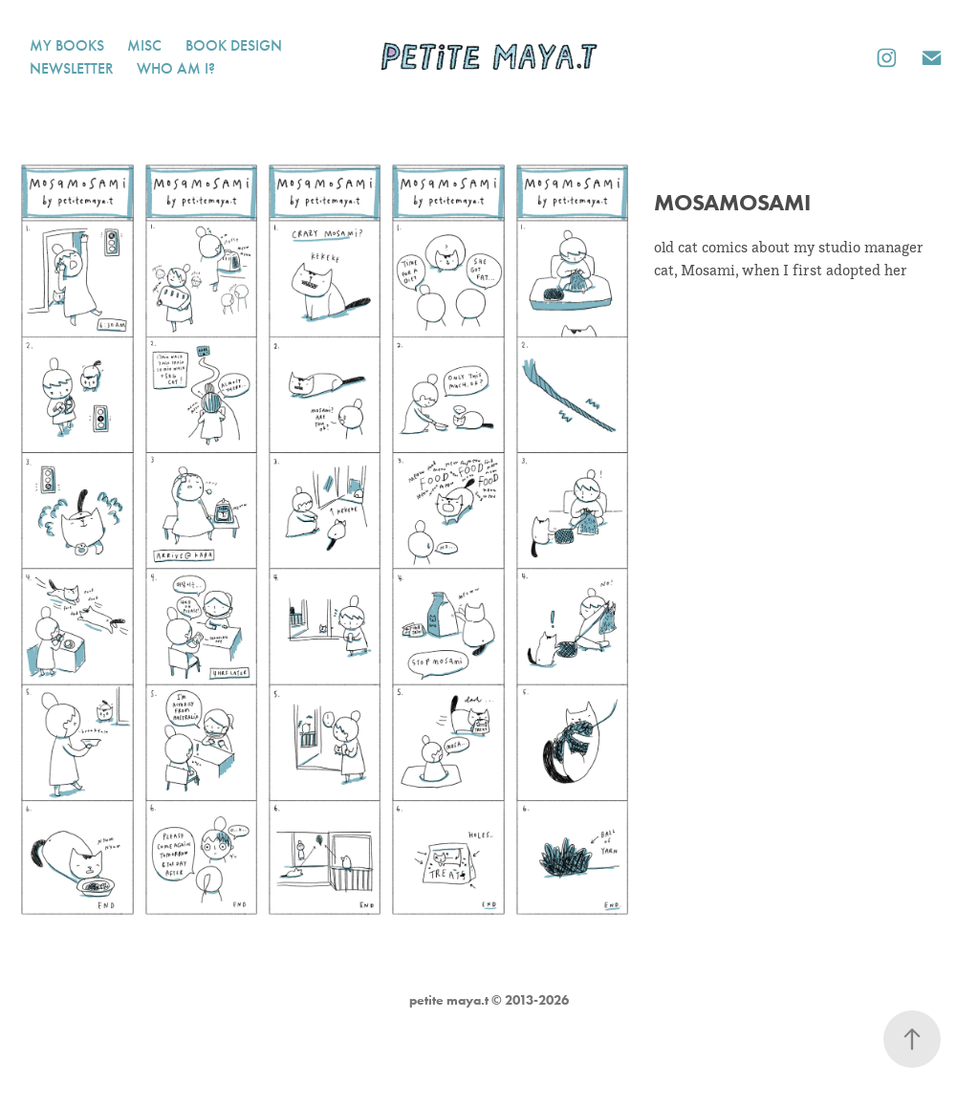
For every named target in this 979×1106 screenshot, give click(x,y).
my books (67, 45)
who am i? (176, 68)
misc (144, 45)
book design (233, 45)
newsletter (72, 68)
